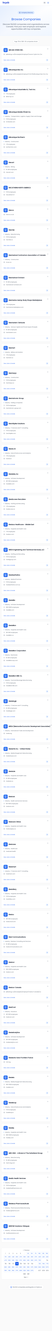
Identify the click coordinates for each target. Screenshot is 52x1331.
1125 (9, 1270)
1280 (24, 1274)
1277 (39, 1270)
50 (32, 1253)
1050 (43, 1267)
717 (13, 1264)
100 (39, 1253)
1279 (47, 1270)
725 (40, 1264)
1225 (24, 1270)
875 (17, 1267)
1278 (43, 1270)
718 (17, 1264)
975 (32, 1267)
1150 (13, 1270)
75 (35, 1253)
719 (21, 1264)
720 (24, 1264)
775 (47, 1264)
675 (36, 1260)
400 (39, 1257)
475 (5, 1260)
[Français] (44, 2)
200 (9, 1257)
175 (5, 1257)
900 (21, 1267)
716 (9, 1264)
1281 (28, 1274)
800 (5, 1267)
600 (24, 1260)
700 (39, 1260)
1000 (35, 1267)
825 (9, 1267)
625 (28, 1260)
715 (5, 1264)
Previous (26, 1250)
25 (28, 1253)
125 (43, 1253)
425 (43, 1257)
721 (28, 1264)
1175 (17, 1270)
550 (17, 1260)
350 (32, 1257)
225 (13, 1257)
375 (36, 1257)
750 (43, 1264)
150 (47, 1253)
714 (47, 1260)
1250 (28, 1270)
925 (24, 1267)
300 (24, 1257)
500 (9, 1260)
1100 (5, 1270)
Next (26, 1277)
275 (21, 1257)
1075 (47, 1267)
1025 (39, 1267)
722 (32, 1264)
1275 (32, 1270)
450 (47, 1257)
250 (17, 1257)
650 (32, 1260)
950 (28, 1267)
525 (13, 1260)
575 (21, 1260)
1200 (20, 1270)
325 (28, 1257)
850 (13, 1267)
